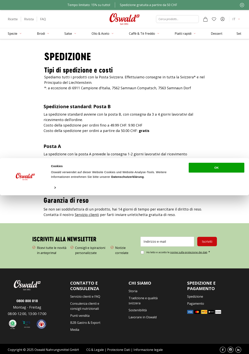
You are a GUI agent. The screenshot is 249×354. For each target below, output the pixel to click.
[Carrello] (205, 17)
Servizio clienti (87, 213)
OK (216, 326)
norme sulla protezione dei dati (188, 250)
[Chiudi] (242, 4)
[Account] (222, 17)
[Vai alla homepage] (124, 17)
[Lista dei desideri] (213, 17)
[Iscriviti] (207, 240)
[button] (13, 17)
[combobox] (177, 17)
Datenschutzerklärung (127, 335)
